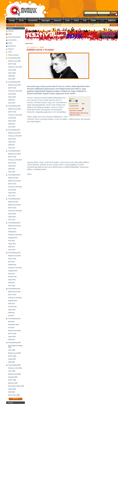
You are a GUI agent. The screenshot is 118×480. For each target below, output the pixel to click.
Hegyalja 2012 (12, 270)
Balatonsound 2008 (14, 374)
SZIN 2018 (11, 124)
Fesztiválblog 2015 (14, 175)
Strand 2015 (12, 190)
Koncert (57, 20)
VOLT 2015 (11, 195)
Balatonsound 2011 (14, 291)
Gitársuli (11, 49)
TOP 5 (10, 52)
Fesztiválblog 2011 (14, 288)
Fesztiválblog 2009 (14, 342)
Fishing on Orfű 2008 (15, 368)
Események (12, 46)
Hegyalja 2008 (12, 377)
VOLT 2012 (11, 285)
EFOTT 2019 (12, 88)
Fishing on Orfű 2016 (15, 160)
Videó (76, 20)
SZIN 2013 (11, 246)
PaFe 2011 (11, 303)
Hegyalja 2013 (12, 237)
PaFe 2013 (11, 240)
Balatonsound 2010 (14, 330)
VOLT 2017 (11, 148)
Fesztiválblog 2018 (14, 106)
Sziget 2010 (12, 336)
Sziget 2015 (12, 192)
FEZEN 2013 (12, 231)
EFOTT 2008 (12, 380)
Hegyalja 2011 (12, 300)
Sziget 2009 (12, 359)
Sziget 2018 (12, 121)
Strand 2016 (12, 163)
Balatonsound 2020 (14, 61)
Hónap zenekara (13, 55)
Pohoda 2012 (12, 276)
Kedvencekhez (10, 25)
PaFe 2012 (11, 273)
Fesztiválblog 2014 (14, 198)
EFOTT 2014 (12, 207)
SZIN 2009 (11, 362)
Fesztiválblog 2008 (14, 365)
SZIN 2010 (11, 339)
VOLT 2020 (11, 79)
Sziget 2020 (12, 73)
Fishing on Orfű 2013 (15, 234)
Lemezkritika (12, 40)
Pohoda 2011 (12, 306)
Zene (67, 20)
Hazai (10, 34)
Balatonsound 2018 (14, 109)
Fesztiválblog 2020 (14, 58)
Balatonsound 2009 (14, 353)
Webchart (112, 20)
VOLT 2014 (11, 219)
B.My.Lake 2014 (13, 201)
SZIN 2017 (11, 145)
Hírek (21, 20)
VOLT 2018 (11, 127)
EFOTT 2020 (12, 64)
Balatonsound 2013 (14, 225)
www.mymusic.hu (21, 8)
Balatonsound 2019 (14, 85)
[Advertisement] (15, 441)
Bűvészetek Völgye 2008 (16, 386)
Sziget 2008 (12, 389)
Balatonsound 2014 (14, 204)
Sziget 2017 (12, 142)
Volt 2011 (11, 315)
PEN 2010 (11, 321)
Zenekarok (33, 20)
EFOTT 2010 (12, 333)
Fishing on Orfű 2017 (15, 136)
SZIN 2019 (11, 100)
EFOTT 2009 (12, 356)
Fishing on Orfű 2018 (15, 115)
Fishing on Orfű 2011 (15, 297)
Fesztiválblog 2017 (14, 130)
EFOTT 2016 (12, 157)
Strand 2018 (12, 118)
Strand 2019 (12, 94)
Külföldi (10, 31)
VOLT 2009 (11, 350)
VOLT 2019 (11, 103)
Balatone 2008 (12, 383)
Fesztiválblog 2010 (14, 318)
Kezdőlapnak (20, 25)
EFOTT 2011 (12, 294)
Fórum (93, 20)
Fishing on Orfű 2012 (15, 267)
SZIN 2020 (11, 76)
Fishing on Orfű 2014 (15, 210)
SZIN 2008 (11, 392)
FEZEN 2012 (12, 264)
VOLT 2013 (11, 249)
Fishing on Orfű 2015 (15, 187)
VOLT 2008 (11, 371)
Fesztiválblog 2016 (14, 151)
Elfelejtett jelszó (103, 15)
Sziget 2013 (12, 243)
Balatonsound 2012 (14, 255)
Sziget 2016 (12, 166)
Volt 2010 (11, 327)
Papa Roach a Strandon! (76, 110)
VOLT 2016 (11, 172)
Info (85, 20)
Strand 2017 (12, 139)
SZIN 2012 (11, 282)
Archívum (15, 398)
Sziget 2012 (12, 279)
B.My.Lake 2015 (13, 178)
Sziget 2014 (12, 216)
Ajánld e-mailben (29, 25)
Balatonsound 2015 (14, 181)
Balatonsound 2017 (14, 133)
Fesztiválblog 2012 (14, 252)
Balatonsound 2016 (14, 154)
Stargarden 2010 (13, 324)
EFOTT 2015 (12, 184)
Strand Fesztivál (74, 105)
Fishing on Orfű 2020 (15, 67)
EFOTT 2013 (12, 228)
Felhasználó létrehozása (91, 15)
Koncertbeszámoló (14, 37)
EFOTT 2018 (12, 112)
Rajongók (46, 20)
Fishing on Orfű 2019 (15, 91)
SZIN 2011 (11, 312)
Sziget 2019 (12, 97)
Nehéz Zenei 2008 (14, 395)
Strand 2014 (12, 213)
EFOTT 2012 (12, 258)
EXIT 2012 (11, 261)
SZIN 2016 (11, 169)
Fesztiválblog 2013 (14, 222)
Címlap (11, 20)
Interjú (10, 43)
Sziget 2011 (12, 309)
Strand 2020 (12, 70)
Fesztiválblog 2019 (14, 82)
